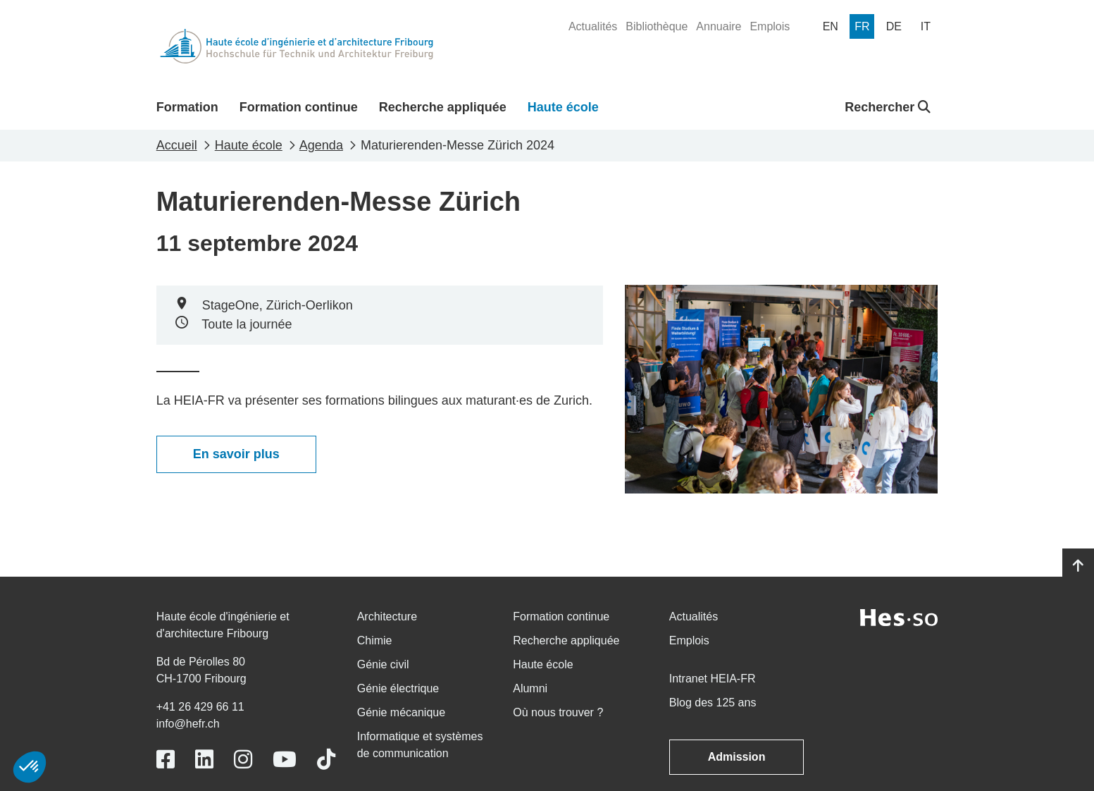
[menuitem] (592, 27)
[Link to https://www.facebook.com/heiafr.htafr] (165, 759)
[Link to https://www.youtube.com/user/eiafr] (285, 759)
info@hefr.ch (188, 724)
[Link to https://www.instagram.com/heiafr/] (243, 759)
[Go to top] (1078, 566)
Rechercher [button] (888, 107)
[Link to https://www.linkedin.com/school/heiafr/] (204, 759)
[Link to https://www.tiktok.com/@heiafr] (326, 759)
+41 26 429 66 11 (200, 707)
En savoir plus (236, 454)
